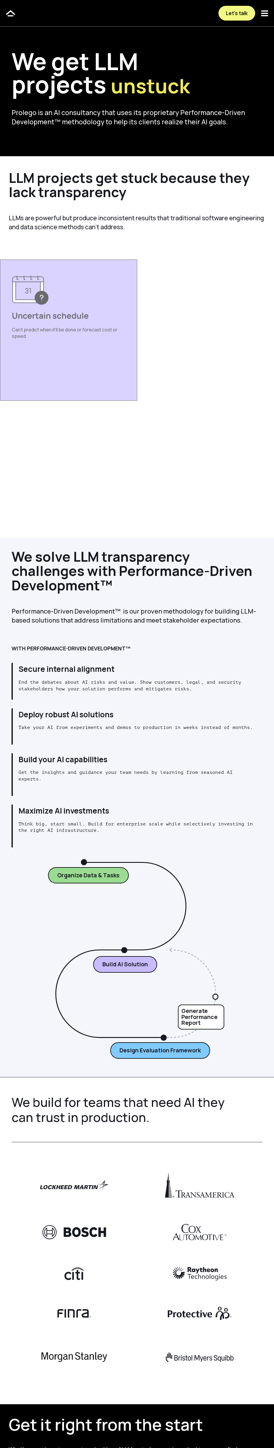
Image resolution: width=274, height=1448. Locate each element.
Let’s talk (237, 13)
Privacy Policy (88, 1431)
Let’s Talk (34, 1393)
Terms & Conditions (130, 1431)
